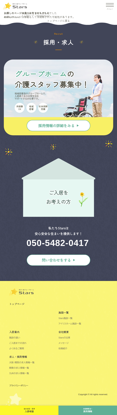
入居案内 (14, 332)
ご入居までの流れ (18, 343)
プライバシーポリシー (18, 385)
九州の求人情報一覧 (19, 373)
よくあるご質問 (16, 348)
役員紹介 (63, 348)
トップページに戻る (58, 21)
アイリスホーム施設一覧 (70, 323)
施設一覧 (64, 312)
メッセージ (64, 343)
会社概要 (64, 332)
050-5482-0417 (58, 243)
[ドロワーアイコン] (110, 5)
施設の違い (14, 337)
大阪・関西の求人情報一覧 (21, 362)
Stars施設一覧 (65, 318)
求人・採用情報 (18, 357)
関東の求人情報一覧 (19, 368)
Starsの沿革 (64, 337)
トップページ (16, 304)
